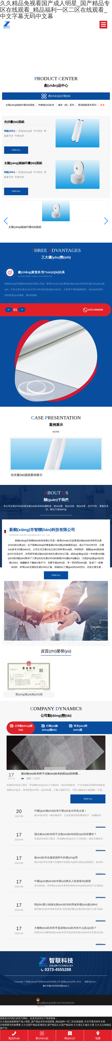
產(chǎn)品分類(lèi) (56, 96)
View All (56, 575)
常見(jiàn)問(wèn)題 (77, 727)
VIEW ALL (16, 150)
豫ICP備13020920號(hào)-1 (56, 986)
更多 (102, 105)
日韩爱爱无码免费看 (10, 1024)
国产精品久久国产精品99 (60, 1024)
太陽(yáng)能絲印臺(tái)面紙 (20, 105)
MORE (56, 431)
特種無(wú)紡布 (46, 105)
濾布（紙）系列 (66, 105)
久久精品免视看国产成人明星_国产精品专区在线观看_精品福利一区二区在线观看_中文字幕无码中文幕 (52, 1021)
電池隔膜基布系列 (87, 105)
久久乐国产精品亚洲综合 (34, 1024)
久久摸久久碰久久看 (84, 1024)
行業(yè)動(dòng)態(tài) (49, 727)
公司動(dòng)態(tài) (20, 727)
